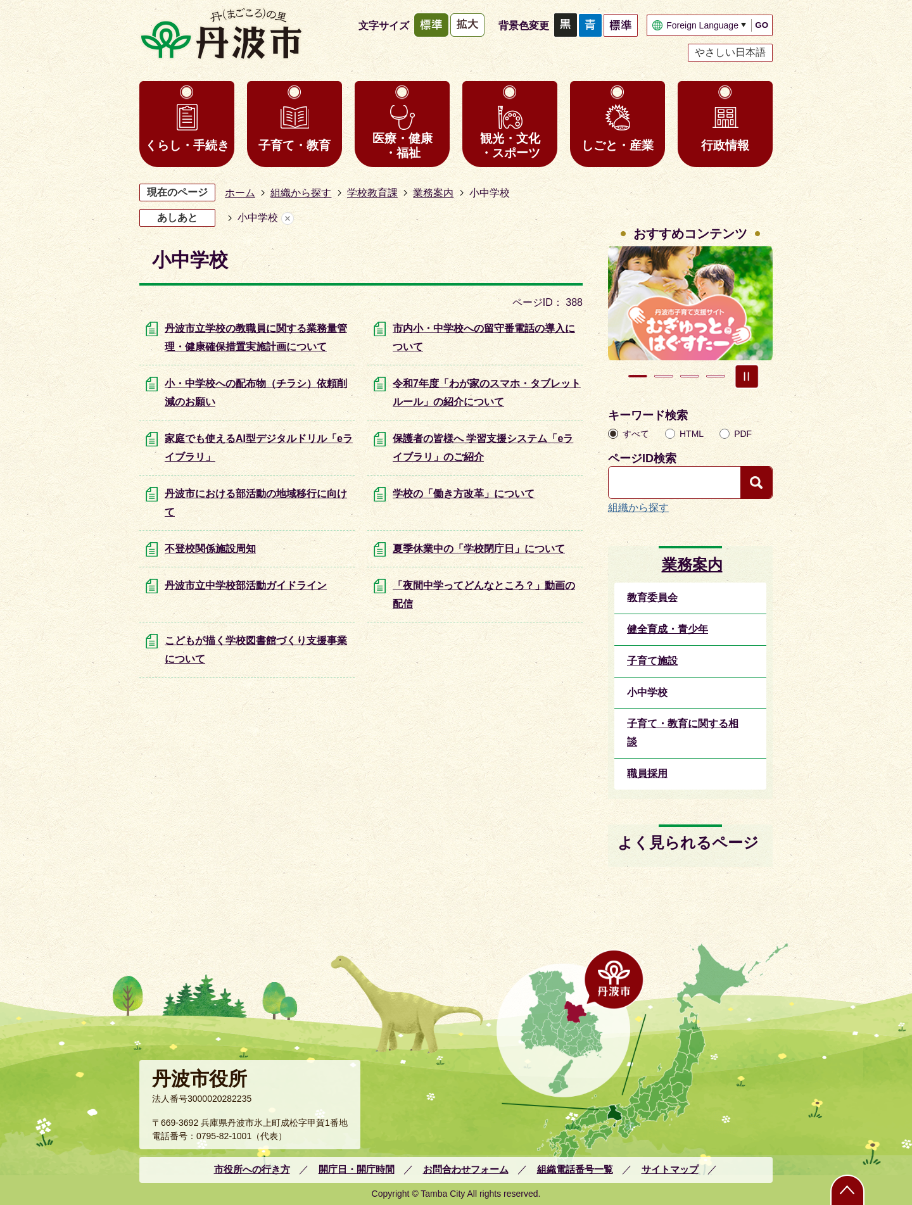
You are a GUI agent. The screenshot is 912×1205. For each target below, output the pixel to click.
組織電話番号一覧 (575, 1169)
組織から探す (300, 192)
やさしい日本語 (730, 52)
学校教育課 (372, 192)
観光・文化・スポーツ (510, 146)
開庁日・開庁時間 (357, 1169)
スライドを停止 (746, 376)
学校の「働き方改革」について (464, 493)
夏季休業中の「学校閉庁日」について (479, 548)
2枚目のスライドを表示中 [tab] (664, 376)
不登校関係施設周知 (210, 548)
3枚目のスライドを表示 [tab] (690, 376)
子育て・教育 (294, 145)
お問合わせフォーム (466, 1169)
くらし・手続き (187, 145)
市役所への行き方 (252, 1169)
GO (761, 25)
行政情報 (725, 145)
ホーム (240, 192)
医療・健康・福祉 (402, 146)
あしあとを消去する (287, 218)
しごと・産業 (617, 145)
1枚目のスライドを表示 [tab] (638, 376)
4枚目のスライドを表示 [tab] (716, 376)
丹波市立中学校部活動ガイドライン (246, 585)
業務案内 (433, 192)
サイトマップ (670, 1169)
